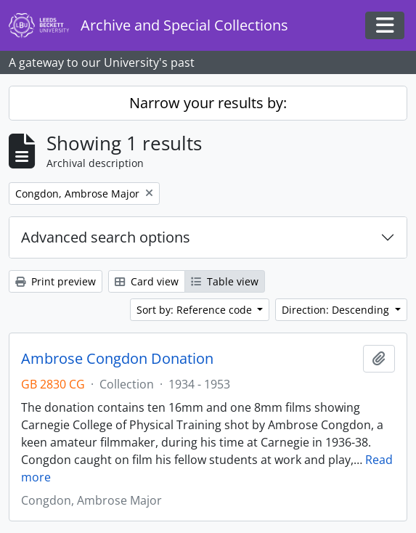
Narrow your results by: (208, 103)
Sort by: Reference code (195, 310)
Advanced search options (105, 237)
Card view (147, 281)
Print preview (55, 281)
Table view (224, 281)
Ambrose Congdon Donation (117, 358)
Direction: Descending (337, 310)
